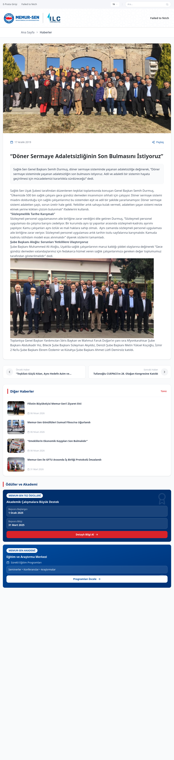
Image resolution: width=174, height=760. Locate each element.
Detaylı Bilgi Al (87, 534)
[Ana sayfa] (21, 18)
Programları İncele (87, 579)
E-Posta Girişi (10, 4)
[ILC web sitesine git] (53, 18)
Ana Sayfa (27, 32)
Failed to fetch (159, 18)
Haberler (46, 32)
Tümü (164, 391)
